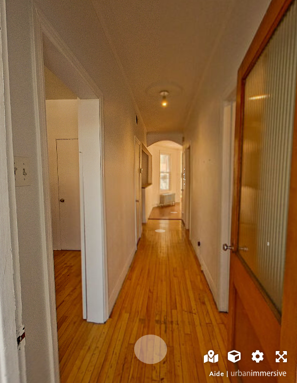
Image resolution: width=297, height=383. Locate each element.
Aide (216, 374)
